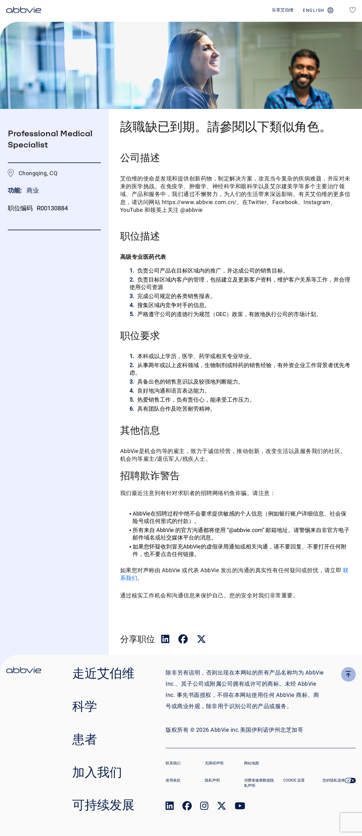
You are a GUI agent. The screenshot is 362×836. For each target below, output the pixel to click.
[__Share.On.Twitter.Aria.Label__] (201, 640)
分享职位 (137, 639)
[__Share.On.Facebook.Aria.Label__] (183, 640)
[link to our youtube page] (240, 807)
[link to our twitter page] (221, 807)
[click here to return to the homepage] (23, 11)
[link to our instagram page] (204, 807)
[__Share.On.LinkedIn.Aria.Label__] (166, 640)
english (313, 10)
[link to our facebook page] (187, 807)
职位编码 (20, 208)
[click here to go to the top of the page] (348, 674)
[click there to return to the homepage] (23, 671)
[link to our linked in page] (170, 807)
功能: (15, 190)
